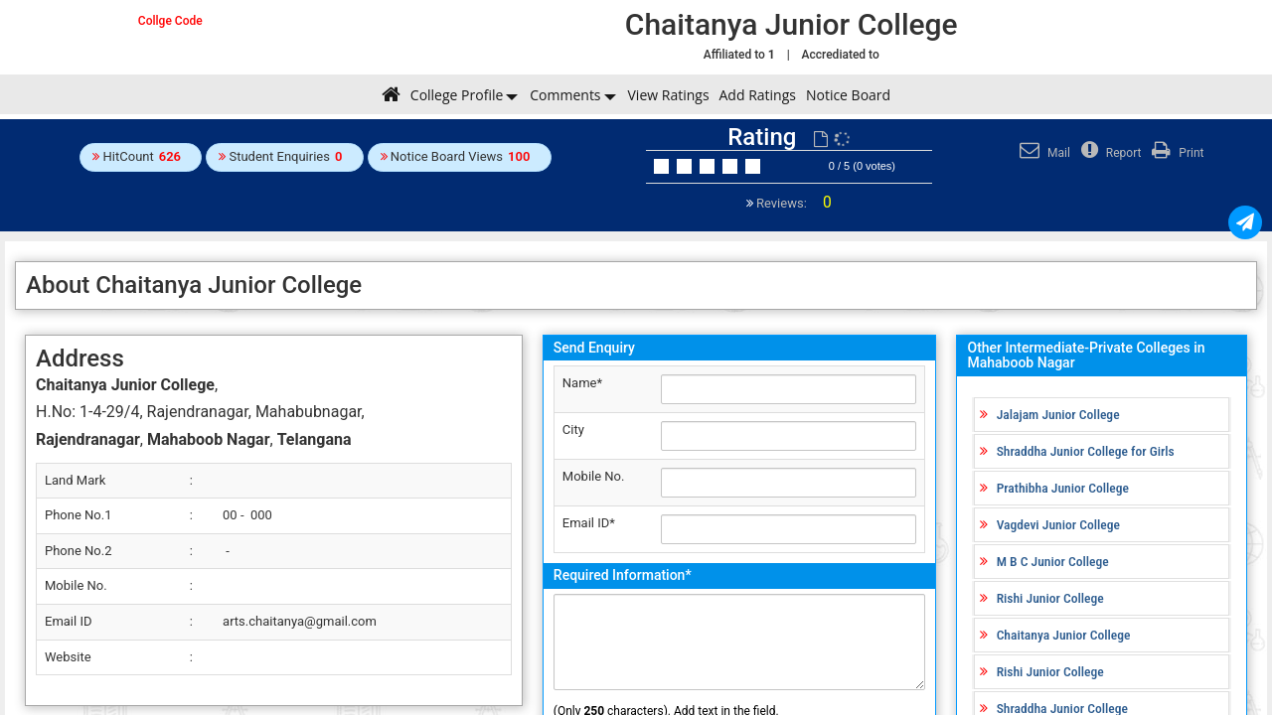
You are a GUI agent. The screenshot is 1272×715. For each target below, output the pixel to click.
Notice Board (848, 94)
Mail (1042, 153)
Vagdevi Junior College (1058, 524)
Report (1109, 153)
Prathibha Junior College (1063, 488)
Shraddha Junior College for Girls (1086, 451)
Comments (565, 94)
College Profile (456, 94)
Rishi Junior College (1050, 598)
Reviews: (792, 203)
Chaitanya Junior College (1064, 635)
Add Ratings (757, 94)
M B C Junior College (1053, 561)
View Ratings (669, 94)
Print (1175, 153)
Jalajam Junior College (1058, 414)
